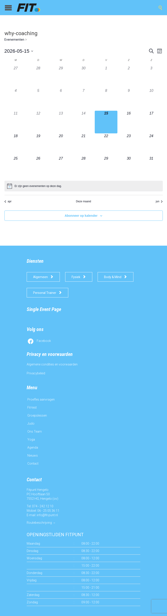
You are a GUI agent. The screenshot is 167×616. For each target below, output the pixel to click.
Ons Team (34, 431)
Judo (30, 423)
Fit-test (32, 407)
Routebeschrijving (39, 522)
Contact (32, 463)
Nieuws (32, 455)
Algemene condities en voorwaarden (52, 364)
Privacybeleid (36, 373)
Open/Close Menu (8, 8)
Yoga (31, 439)
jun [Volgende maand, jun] (159, 201)
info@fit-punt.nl (47, 515)
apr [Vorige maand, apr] (8, 201)
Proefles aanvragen (41, 399)
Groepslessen (37, 415)
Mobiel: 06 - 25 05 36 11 (43, 510)
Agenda (32, 447)
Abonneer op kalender (81, 215)
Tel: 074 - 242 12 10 (40, 506)
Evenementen (14, 39)
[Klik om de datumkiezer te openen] (18, 51)
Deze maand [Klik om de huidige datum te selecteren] (83, 201)
